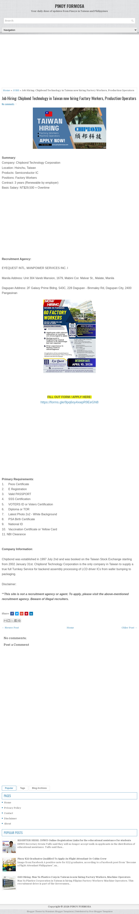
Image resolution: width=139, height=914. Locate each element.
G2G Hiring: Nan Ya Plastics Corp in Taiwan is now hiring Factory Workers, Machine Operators (73, 877)
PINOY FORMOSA (69, 6)
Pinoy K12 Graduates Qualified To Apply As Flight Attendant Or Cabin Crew (62, 858)
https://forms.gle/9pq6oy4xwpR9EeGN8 (69, 402)
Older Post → (129, 627)
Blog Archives (39, 788)
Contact (8, 813)
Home (6, 90)
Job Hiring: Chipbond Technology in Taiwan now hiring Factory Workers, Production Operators (69, 98)
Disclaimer (10, 818)
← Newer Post (10, 627)
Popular (9, 788)
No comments (8, 104)
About (7, 823)
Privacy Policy (12, 807)
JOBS (16, 90)
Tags (22, 788)
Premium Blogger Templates (59, 911)
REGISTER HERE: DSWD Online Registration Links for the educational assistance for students (74, 840)
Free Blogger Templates (100, 911)
